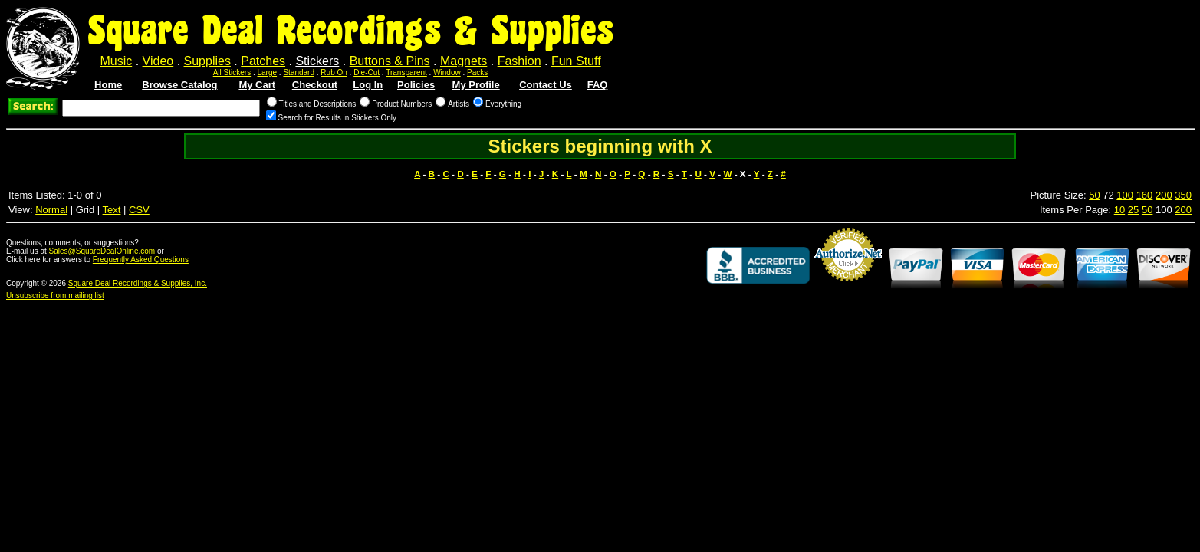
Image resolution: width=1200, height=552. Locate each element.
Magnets (463, 60)
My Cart (256, 84)
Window (447, 72)
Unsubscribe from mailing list (55, 295)
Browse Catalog (179, 84)
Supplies (207, 60)
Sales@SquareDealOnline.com (102, 251)
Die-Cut (366, 72)
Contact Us (545, 84)
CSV (139, 209)
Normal (51, 209)
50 (1094, 195)
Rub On (334, 72)
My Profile (476, 84)
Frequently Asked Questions (141, 259)
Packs (477, 72)
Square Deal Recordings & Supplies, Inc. (137, 283)
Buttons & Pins (390, 60)
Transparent (406, 72)
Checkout (314, 84)
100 (1124, 195)
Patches (263, 60)
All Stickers (232, 72)
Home (108, 84)
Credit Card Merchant (848, 287)
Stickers (317, 60)
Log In (368, 84)
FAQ (597, 84)
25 (1133, 209)
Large (268, 72)
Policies (416, 84)
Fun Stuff (576, 60)
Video (158, 60)
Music (116, 60)
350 (1183, 195)
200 (1164, 195)
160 (1144, 195)
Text (112, 209)
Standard (298, 72)
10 (1119, 209)
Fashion (519, 60)
